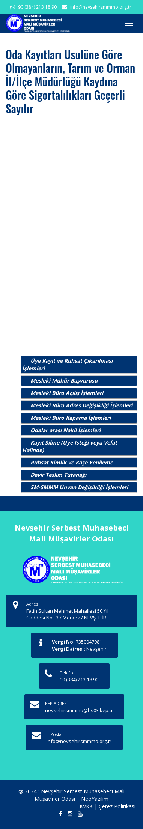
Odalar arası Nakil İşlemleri (65, 430)
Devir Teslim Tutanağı (58, 474)
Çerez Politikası (117, 806)
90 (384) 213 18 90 (37, 7)
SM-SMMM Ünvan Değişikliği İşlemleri (79, 487)
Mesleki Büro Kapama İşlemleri (70, 417)
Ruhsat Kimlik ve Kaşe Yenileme (71, 462)
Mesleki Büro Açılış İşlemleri (66, 392)
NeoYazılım (94, 798)
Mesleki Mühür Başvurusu (64, 380)
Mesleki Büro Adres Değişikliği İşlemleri (81, 405)
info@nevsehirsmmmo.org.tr (100, 7)
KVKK (86, 806)
